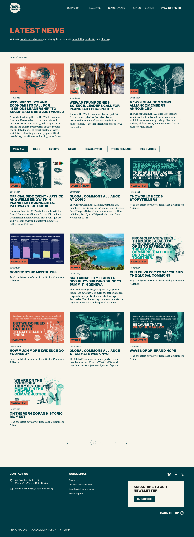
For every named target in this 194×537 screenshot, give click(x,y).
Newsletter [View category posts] (93, 149)
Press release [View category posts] (121, 149)
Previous (67, 442)
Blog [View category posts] (36, 149)
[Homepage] (15, 8)
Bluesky (105, 39)
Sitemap (65, 530)
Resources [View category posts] (148, 149)
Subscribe (144, 499)
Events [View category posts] (54, 149)
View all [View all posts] (18, 149)
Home (12, 57)
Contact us (74, 480)
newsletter (78, 39)
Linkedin (90, 39)
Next (126, 442)
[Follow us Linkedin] (176, 474)
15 (116, 442)
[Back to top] (156, 513)
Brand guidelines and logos (81, 489)
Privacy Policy (18, 530)
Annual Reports (76, 493)
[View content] (37, 101)
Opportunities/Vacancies (80, 484)
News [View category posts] (72, 149)
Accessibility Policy (44, 530)
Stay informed (170, 8)
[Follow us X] (182, 474)
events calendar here (31, 39)
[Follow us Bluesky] (169, 474)
